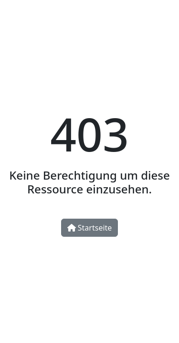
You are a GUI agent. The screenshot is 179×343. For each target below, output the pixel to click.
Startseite (89, 227)
